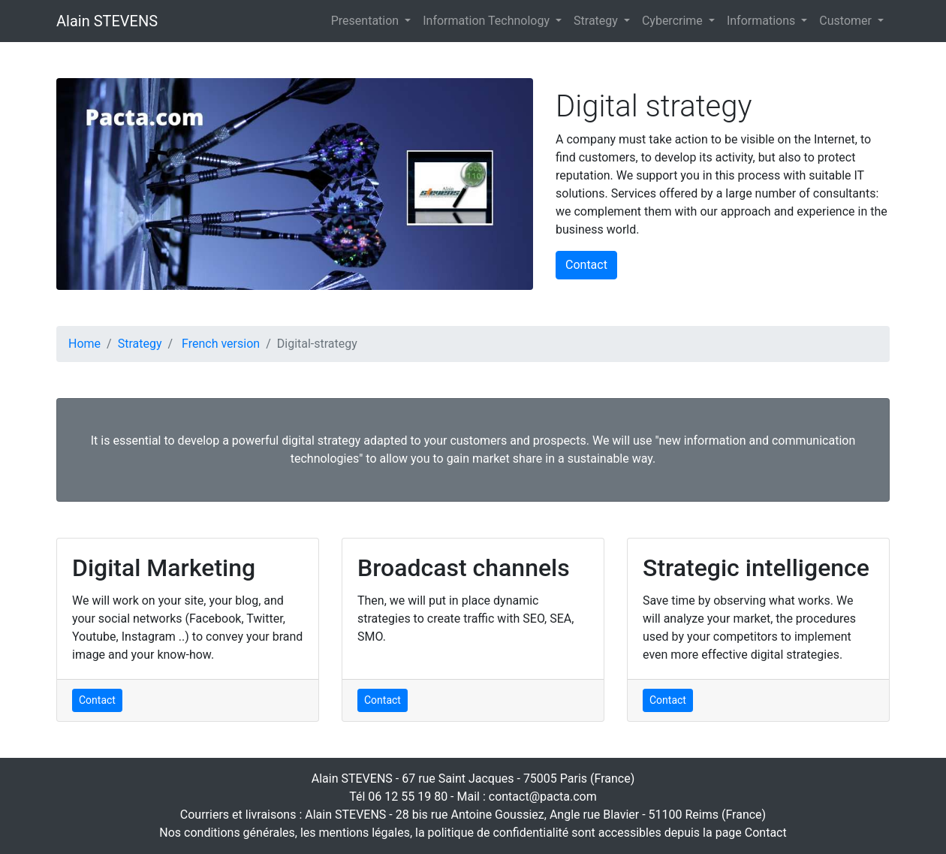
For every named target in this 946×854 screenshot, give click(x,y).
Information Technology (488, 21)
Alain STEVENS (107, 21)
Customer (847, 21)
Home (84, 343)
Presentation (366, 21)
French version (221, 343)
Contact (586, 265)
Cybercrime (674, 21)
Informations (762, 21)
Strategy (597, 21)
